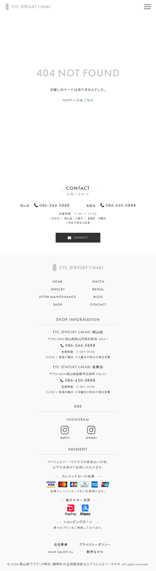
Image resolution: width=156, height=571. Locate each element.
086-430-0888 (121, 205)
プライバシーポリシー (95, 544)
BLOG (98, 296)
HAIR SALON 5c (60, 551)
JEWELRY (58, 288)
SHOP (57, 304)
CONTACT (81, 237)
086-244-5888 (54, 205)
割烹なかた (95, 551)
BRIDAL (98, 288)
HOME (57, 281)
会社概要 (61, 544)
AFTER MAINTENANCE (57, 296)
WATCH (98, 281)
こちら (89, 100)
